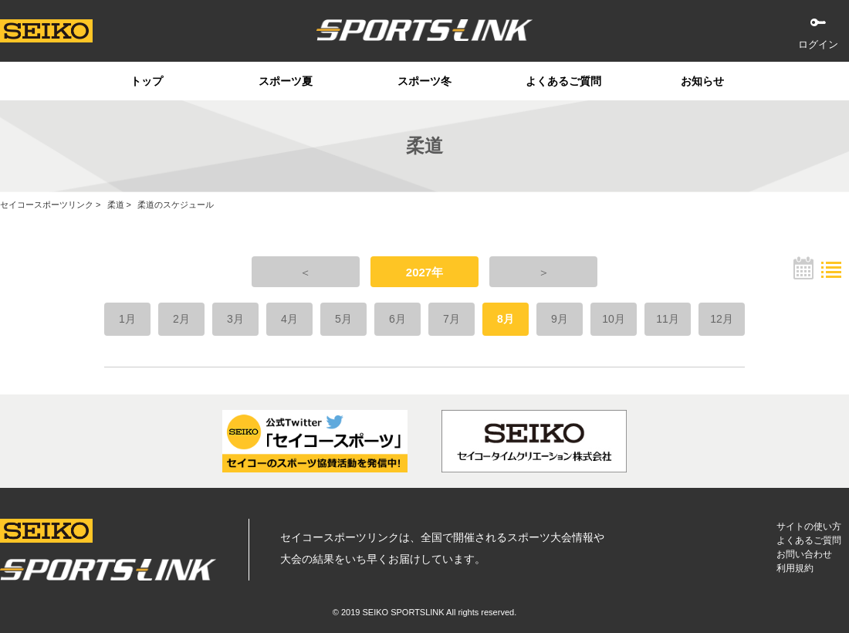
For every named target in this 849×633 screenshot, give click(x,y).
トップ (146, 81)
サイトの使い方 (808, 526)
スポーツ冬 (424, 81)
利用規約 (794, 568)
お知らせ (702, 81)
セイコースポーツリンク (46, 204)
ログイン (818, 44)
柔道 (115, 204)
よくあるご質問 (563, 81)
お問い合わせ (804, 554)
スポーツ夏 (286, 81)
